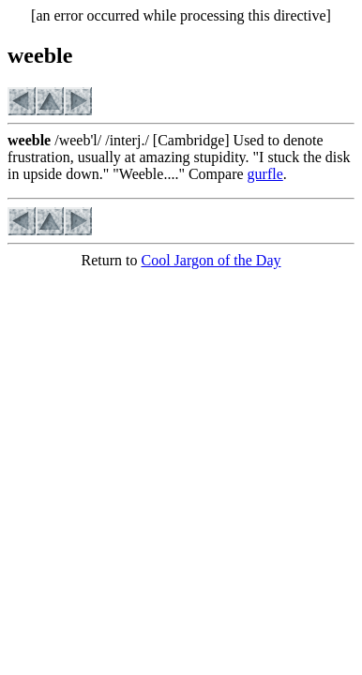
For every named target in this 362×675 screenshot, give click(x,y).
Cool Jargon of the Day (210, 260)
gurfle (265, 174)
